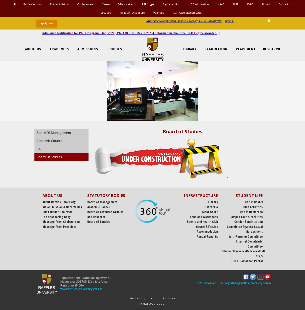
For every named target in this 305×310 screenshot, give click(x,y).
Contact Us (285, 4)
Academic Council (49, 141)
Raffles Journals (33, 4)
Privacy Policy (137, 298)
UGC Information (199, 4)
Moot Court (210, 212)
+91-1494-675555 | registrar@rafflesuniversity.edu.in (234, 283)
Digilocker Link (172, 4)
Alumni (266, 4)
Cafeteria (211, 207)
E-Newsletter (126, 4)
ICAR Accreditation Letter (187, 12)
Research (271, 49)
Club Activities (253, 207)
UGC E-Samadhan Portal (247, 261)
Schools (114, 49)
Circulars (106, 12)
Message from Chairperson (61, 222)
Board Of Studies (49, 157)
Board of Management (102, 202)
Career (106, 4)
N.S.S (259, 256)
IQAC (250, 4)
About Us (33, 49)
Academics (59, 49)
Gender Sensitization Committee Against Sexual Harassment (245, 227)
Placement (246, 49)
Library (189, 49)
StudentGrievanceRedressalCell (243, 251)
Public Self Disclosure (132, 12)
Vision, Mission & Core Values (62, 207)
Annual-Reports (207, 237)
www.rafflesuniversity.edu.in (65, 289)
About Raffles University (58, 202)
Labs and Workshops (204, 217)
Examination (216, 49)
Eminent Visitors (60, 4)
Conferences (85, 4)
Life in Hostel (254, 202)
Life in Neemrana (251, 212)
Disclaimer (169, 298)
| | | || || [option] (191, 21)
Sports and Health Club (202, 222)
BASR (40, 149)
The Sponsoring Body (56, 217)
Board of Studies (98, 222)
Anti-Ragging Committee (246, 237)
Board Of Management (53, 133)
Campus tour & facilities (246, 217)
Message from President (59, 227)
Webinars (158, 12)
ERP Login (148, 4)
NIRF (236, 4)
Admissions (87, 49)
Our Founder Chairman (57, 212)
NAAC (221, 4)
